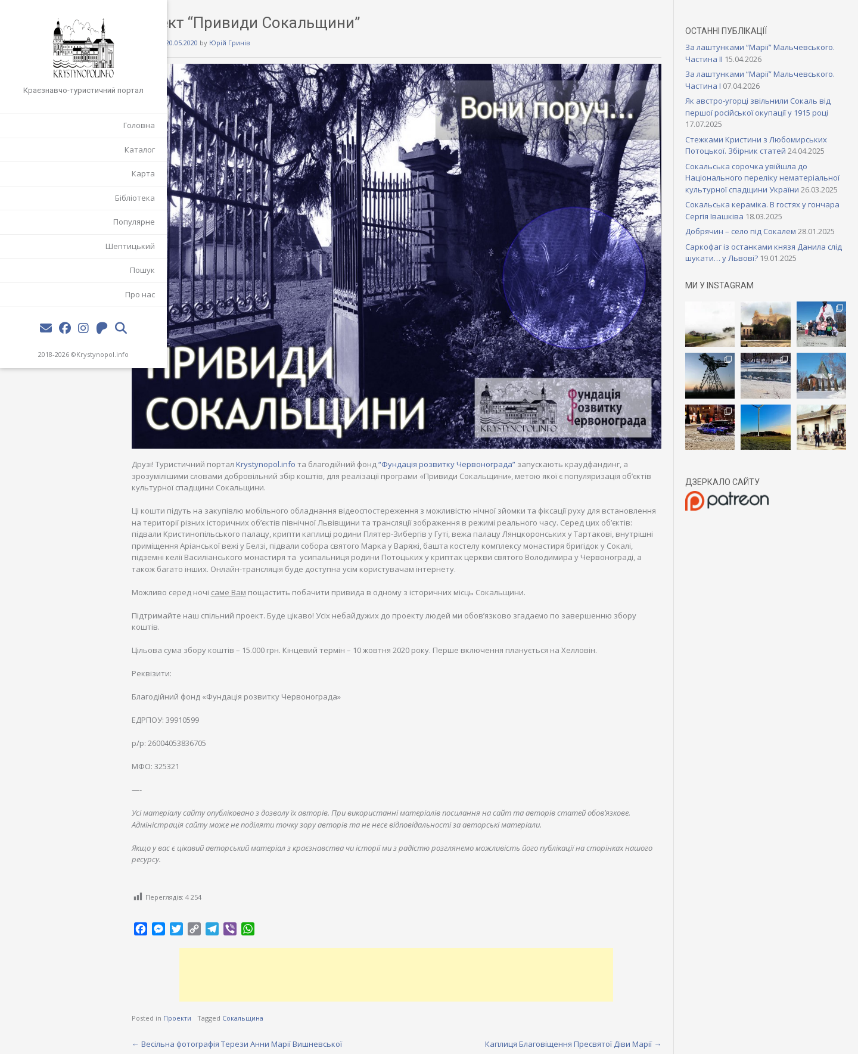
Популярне (134, 221)
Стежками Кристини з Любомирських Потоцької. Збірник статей (768, 145)
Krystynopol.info (102, 354)
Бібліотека (135, 197)
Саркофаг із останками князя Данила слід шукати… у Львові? (767, 276)
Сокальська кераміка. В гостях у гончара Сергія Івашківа (757, 222)
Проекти (224, 1004)
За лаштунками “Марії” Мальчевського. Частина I (746, 80)
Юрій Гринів (276, 42)
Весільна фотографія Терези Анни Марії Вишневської (284, 1029)
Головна (139, 125)
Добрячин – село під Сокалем (752, 243)
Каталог (140, 149)
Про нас (140, 294)
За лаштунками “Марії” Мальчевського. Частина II (747, 53)
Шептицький (130, 246)
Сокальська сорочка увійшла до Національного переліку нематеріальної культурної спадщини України (769, 184)
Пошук (142, 270)
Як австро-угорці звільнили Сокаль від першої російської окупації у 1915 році (770, 106)
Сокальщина (289, 1004)
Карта (143, 173)
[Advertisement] (426, 960)
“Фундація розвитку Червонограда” (493, 438)
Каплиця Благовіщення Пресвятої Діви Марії (585, 1029)
